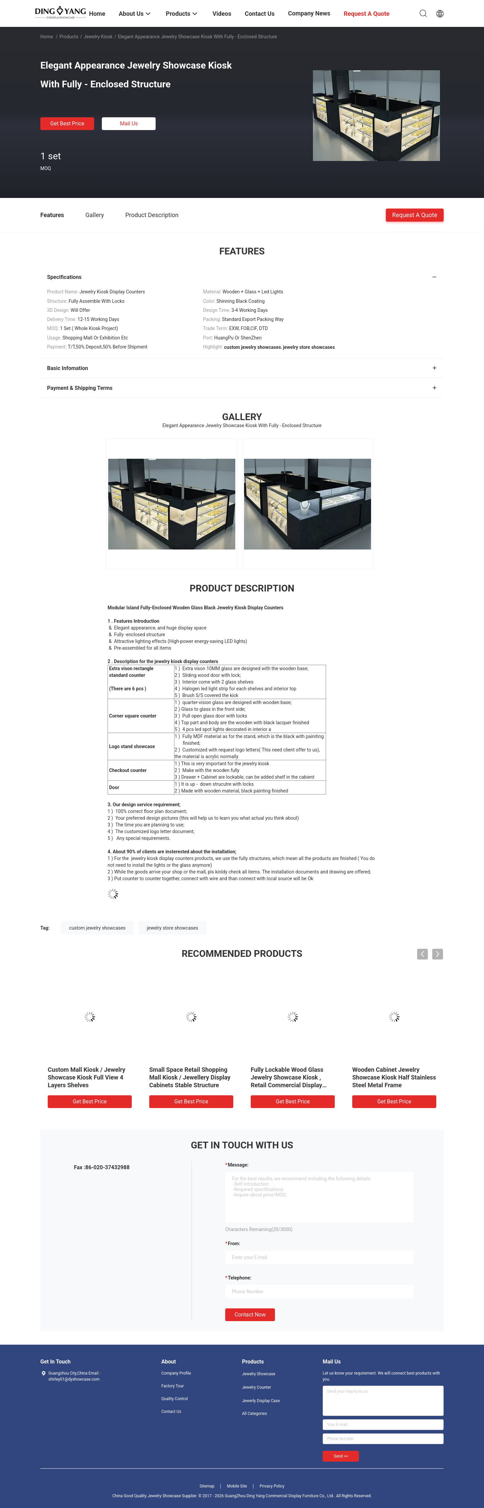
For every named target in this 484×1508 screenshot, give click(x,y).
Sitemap (207, 1486)
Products (68, 36)
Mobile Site (237, 1486)
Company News (309, 13)
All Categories (254, 1413)
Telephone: (239, 1277)
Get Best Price (67, 123)
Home (46, 36)
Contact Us (171, 1411)
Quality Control (174, 1398)
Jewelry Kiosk (98, 36)
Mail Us (129, 123)
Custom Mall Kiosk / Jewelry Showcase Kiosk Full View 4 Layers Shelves (86, 1077)
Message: (238, 1165)
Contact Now (250, 1314)
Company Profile (176, 1373)
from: (234, 1243)
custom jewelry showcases (97, 928)
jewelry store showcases (172, 928)
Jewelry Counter (256, 1387)
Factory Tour (172, 1386)
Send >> (341, 1456)
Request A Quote (414, 214)
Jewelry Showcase (258, 1374)
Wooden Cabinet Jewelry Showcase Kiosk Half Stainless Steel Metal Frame (394, 1077)
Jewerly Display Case (261, 1400)
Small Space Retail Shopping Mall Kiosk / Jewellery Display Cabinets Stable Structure (190, 1077)
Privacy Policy (271, 1486)
